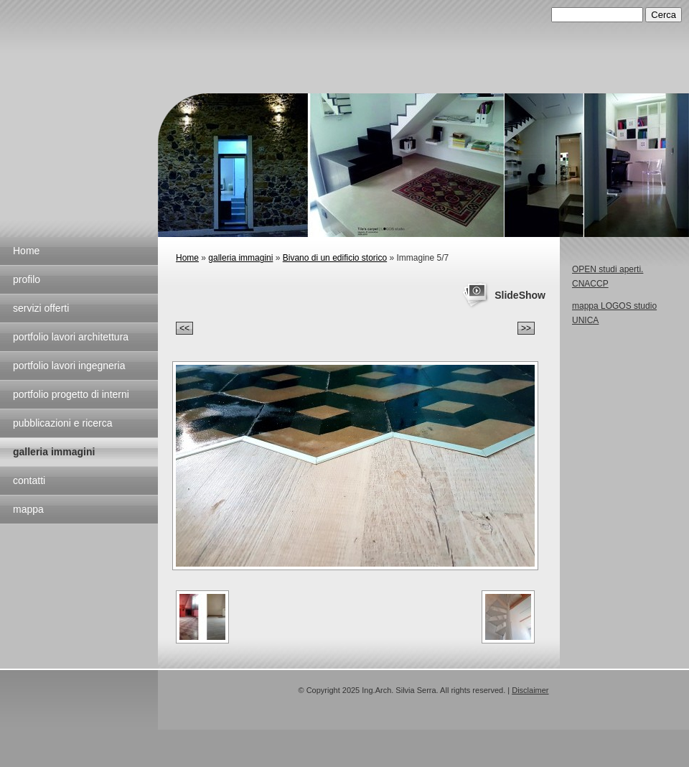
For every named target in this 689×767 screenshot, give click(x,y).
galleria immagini (54, 451)
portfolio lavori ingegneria (69, 365)
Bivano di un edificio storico (335, 258)
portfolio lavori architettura (70, 337)
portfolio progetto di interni (71, 394)
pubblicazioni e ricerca (63, 423)
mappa (28, 509)
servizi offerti (41, 308)
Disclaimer (530, 690)
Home (26, 250)
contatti (29, 480)
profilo (26, 279)
